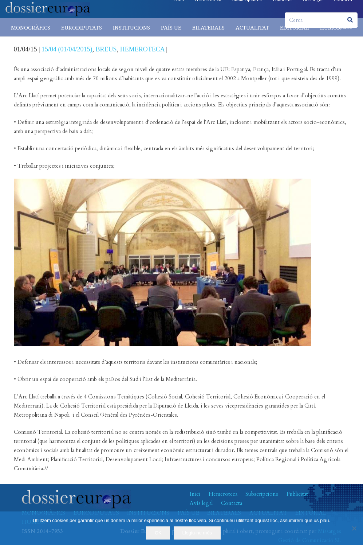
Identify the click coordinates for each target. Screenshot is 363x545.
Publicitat (297, 494)
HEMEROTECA (142, 49)
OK (158, 533)
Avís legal (201, 503)
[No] (354, 528)
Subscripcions (261, 494)
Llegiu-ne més (197, 533)
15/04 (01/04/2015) (67, 49)
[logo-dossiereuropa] (47, 9)
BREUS (106, 49)
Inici (195, 494)
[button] (348, 27)
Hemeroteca (223, 494)
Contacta (231, 503)
